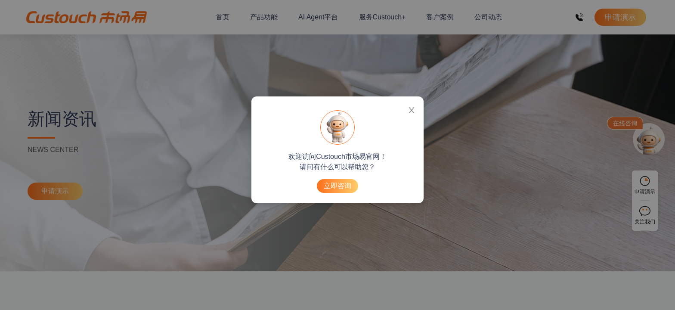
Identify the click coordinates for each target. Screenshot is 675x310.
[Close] (411, 108)
